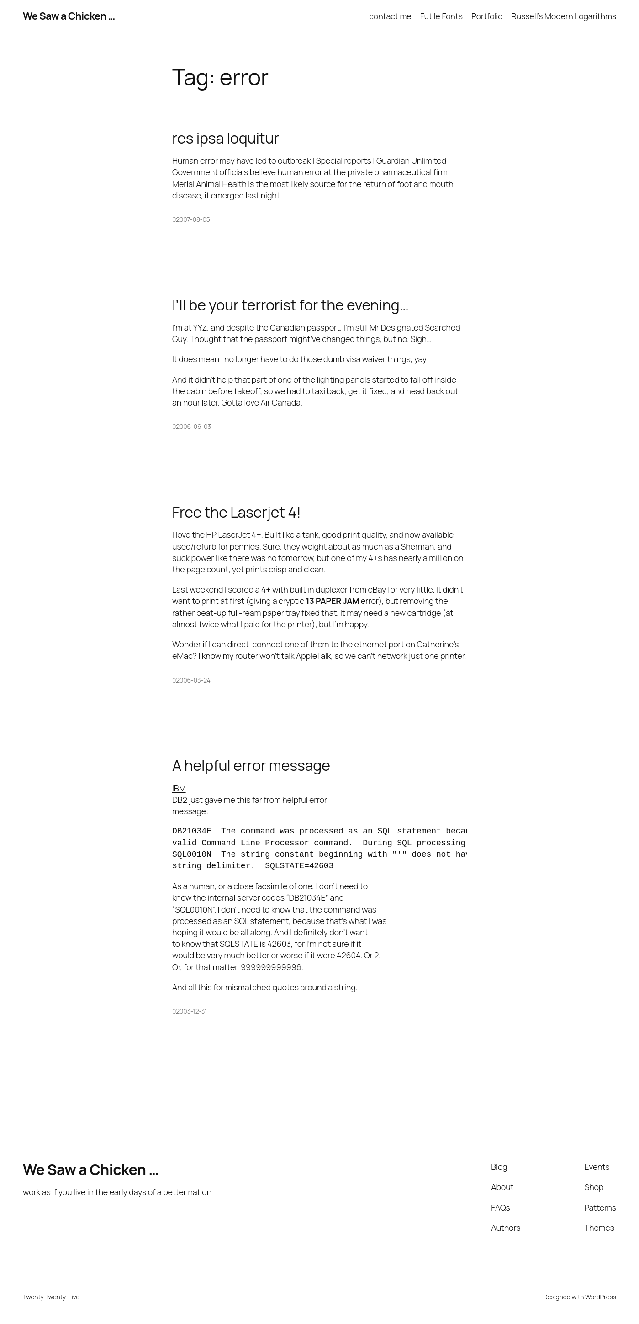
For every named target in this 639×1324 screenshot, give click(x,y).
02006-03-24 (191, 680)
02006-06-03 (191, 426)
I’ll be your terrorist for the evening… (290, 305)
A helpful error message (251, 765)
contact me (390, 16)
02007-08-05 (191, 219)
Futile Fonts (441, 16)
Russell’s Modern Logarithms (564, 16)
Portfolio (486, 16)
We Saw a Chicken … (69, 16)
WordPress (600, 1296)
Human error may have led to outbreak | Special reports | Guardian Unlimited (309, 160)
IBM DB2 (179, 794)
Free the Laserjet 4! (236, 512)
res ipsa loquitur (225, 138)
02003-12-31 (189, 1011)
